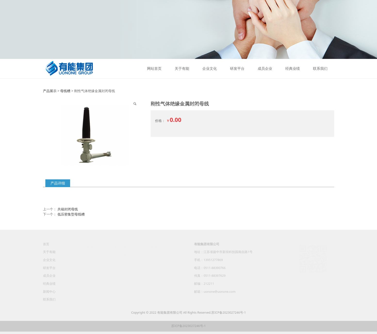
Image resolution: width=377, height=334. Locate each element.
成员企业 (265, 69)
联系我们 (320, 69)
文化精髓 (121, 254)
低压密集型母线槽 (71, 214)
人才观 (155, 254)
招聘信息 (157, 262)
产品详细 (57, 183)
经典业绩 (292, 69)
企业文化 (209, 69)
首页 (46, 246)
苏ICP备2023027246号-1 (228, 312)
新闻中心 (49, 294)
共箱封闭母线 (67, 209)
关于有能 (182, 69)
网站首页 (154, 69)
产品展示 (50, 90)
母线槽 (65, 90)
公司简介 (87, 254)
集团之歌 (121, 262)
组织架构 (87, 262)
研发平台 (237, 69)
